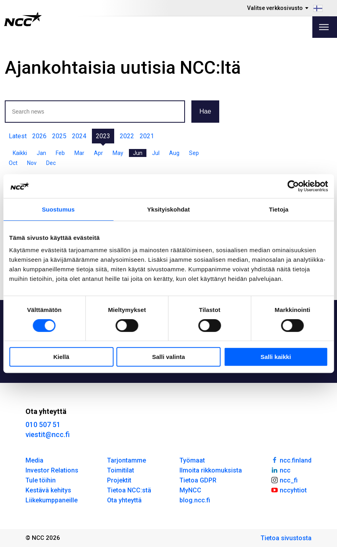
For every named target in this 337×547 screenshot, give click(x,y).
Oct (13, 163)
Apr (98, 153)
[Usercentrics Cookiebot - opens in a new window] (293, 186)
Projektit (119, 480)
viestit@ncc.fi (47, 434)
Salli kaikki (276, 356)
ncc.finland (291, 459)
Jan (41, 153)
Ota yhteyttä (124, 500)
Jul (156, 153)
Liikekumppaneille (51, 500)
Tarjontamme (126, 460)
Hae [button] (205, 111)
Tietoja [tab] (278, 209)
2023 (103, 136)
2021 (147, 136)
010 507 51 (42, 424)
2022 (127, 136)
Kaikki (20, 153)
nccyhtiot (289, 489)
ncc (280, 469)
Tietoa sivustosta (286, 538)
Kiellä (61, 356)
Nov (32, 163)
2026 (39, 136)
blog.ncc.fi (194, 500)
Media (34, 460)
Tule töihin (40, 480)
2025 (59, 136)
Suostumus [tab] (58, 209)
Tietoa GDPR (197, 480)
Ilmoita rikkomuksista (210, 470)
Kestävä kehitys (48, 490)
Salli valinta (168, 356)
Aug (174, 153)
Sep (194, 153)
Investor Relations (51, 470)
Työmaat (192, 460)
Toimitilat (120, 470)
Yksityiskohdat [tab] (168, 209)
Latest (18, 136)
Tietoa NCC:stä (129, 490)
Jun (137, 153)
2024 (79, 136)
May (118, 153)
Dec (51, 163)
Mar (79, 153)
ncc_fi (284, 479)
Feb (60, 153)
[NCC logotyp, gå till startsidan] (23, 19)
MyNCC (190, 490)
